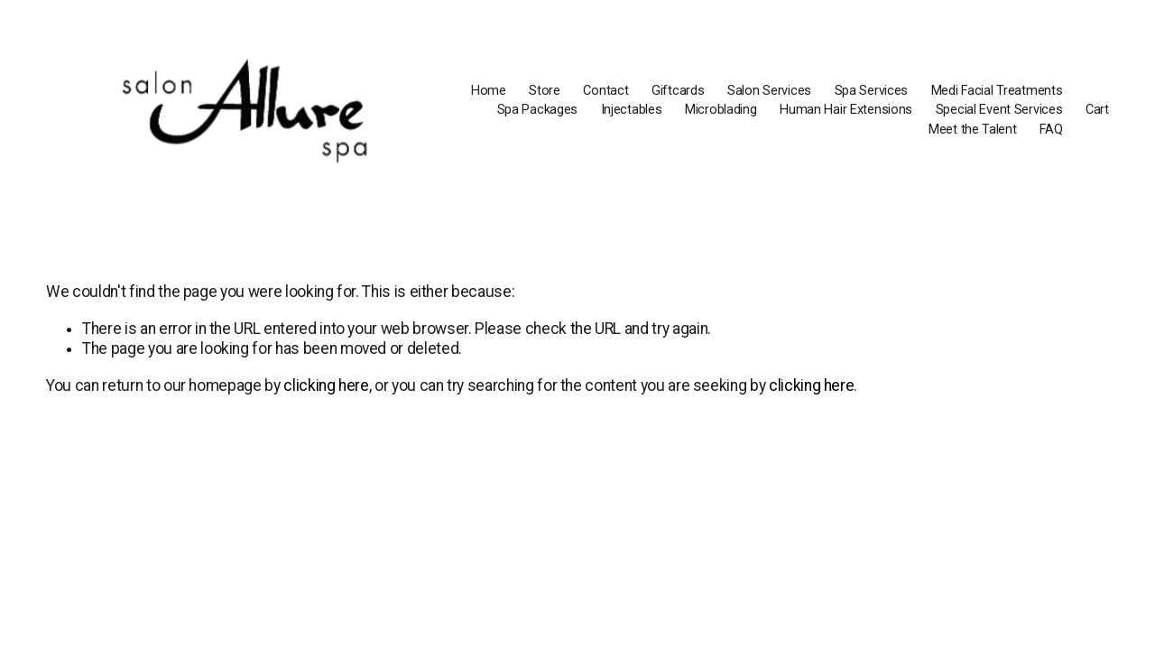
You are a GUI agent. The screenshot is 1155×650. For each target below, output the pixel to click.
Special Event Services (999, 109)
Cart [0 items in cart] (1097, 109)
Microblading (721, 109)
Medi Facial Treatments (997, 90)
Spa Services (872, 90)
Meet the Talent (973, 129)
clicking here (325, 385)
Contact (605, 90)
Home (488, 90)
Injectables (631, 109)
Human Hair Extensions (846, 109)
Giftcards (677, 90)
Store (544, 90)
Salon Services (769, 90)
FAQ (1051, 129)
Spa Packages (537, 109)
